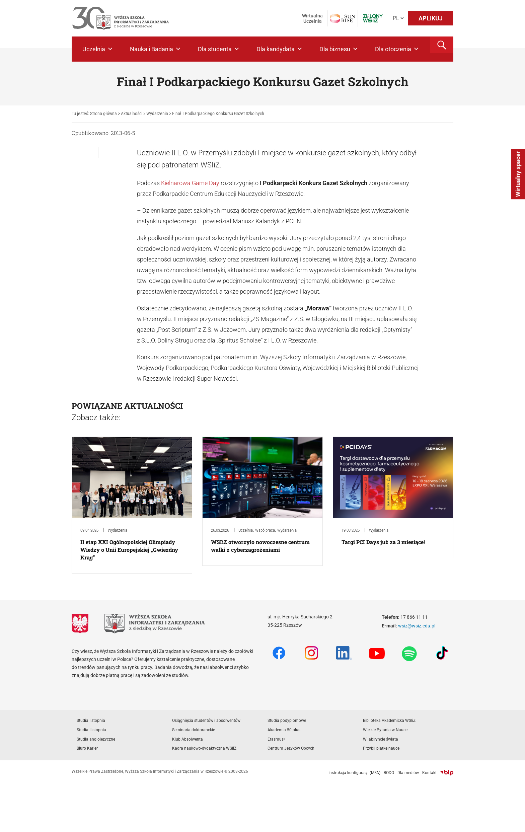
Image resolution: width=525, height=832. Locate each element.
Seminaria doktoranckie (193, 730)
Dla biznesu (338, 49)
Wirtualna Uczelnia (312, 18)
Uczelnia (97, 49)
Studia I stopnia (91, 720)
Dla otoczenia (397, 49)
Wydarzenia (117, 530)
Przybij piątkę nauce (381, 748)
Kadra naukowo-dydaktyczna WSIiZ (204, 748)
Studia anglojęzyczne (96, 739)
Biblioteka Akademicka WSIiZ (389, 720)
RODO (389, 772)
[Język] (398, 18)
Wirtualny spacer (517, 174)
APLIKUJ (431, 18)
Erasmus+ (277, 739)
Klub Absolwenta (187, 739)
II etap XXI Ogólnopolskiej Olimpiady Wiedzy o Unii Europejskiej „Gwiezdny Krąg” (129, 549)
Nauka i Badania (155, 49)
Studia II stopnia (91, 730)
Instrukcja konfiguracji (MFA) (354, 772)
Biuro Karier (87, 748)
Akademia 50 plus (284, 730)
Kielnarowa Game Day (190, 182)
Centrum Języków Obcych (291, 748)
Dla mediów (408, 772)
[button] (441, 44)
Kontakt (429, 772)
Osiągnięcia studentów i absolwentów (206, 720)
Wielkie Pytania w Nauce (385, 730)
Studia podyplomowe (287, 720)
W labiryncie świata (380, 739)
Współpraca (265, 530)
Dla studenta (219, 49)
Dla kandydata (279, 49)
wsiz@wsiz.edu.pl (416, 625)
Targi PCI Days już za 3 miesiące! (383, 541)
